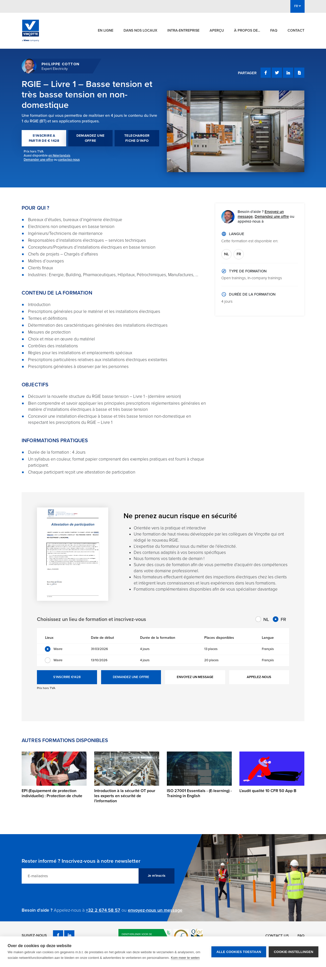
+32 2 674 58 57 (103, 910)
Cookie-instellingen (293, 952)
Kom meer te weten (185, 958)
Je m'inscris (156, 876)
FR (239, 254)
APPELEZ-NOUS (259, 677)
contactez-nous (69, 160)
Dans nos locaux (140, 30)
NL (226, 254)
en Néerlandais (59, 156)
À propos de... (247, 30)
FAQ (273, 30)
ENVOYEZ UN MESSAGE (195, 677)
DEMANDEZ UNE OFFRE (90, 138)
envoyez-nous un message (155, 910)
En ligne (105, 30)
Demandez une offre (272, 216)
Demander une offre (38, 160)
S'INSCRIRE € (67, 677)
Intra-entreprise (183, 30)
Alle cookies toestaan (238, 952)
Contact (296, 30)
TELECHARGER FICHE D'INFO (137, 138)
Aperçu (217, 30)
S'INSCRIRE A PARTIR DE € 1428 (44, 138)
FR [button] (297, 6)
